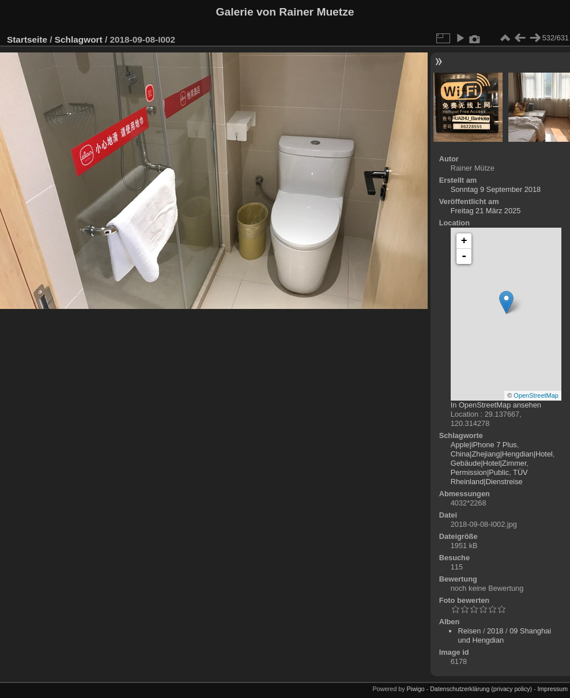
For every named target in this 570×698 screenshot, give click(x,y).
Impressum (553, 688)
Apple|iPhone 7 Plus (484, 444)
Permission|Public (480, 472)
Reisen (469, 631)
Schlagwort (79, 39)
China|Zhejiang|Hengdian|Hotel (502, 454)
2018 (495, 631)
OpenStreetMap (536, 395)
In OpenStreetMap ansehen (496, 405)
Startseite (27, 39)
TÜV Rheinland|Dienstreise (489, 477)
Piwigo (415, 688)
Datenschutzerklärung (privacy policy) (481, 688)
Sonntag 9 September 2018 (496, 189)
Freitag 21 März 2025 (486, 210)
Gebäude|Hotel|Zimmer (489, 463)
